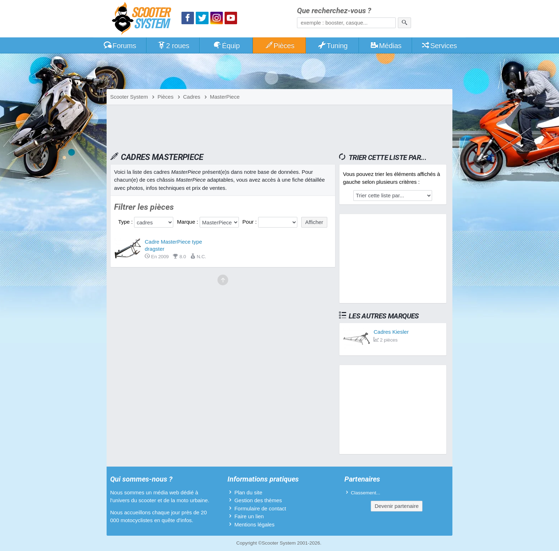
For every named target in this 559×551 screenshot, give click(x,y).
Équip (226, 46)
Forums (119, 46)
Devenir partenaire (397, 506)
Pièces (279, 46)
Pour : (250, 222)
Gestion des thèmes (258, 500)
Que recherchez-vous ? (334, 11)
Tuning (333, 46)
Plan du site (248, 492)
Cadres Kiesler (391, 332)
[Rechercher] (404, 22)
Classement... (365, 492)
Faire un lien (249, 516)
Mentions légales (254, 524)
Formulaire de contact (260, 508)
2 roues (173, 46)
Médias (386, 46)
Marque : (188, 222)
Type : (126, 222)
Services (439, 46)
